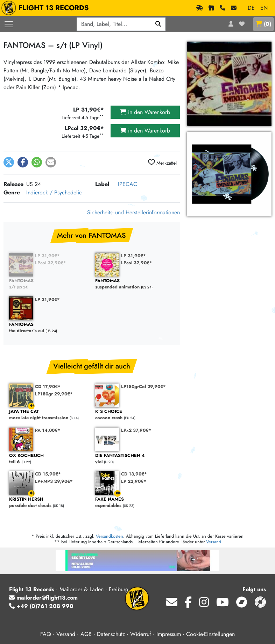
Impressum (168, 634)
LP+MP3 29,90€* (54, 481)
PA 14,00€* (47, 430)
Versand (213, 541)
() (263, 24)
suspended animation (134, 284)
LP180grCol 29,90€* (143, 386)
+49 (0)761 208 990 (41, 606)
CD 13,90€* (134, 474)
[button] (8, 162)
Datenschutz (111, 634)
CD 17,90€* (48, 386)
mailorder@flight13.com (43, 598)
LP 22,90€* (133, 481)
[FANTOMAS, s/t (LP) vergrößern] (229, 174)
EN (264, 8)
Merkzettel (162, 162)
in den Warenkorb (145, 112)
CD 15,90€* (48, 474)
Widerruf (140, 634)
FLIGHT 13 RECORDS (47, 8)
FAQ (45, 634)
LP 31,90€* (47, 255)
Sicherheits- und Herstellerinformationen (133, 212)
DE (251, 8)
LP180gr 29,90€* (54, 394)
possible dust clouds (48, 502)
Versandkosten (109, 536)
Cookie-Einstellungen (210, 634)
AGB (86, 634)
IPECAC (127, 184)
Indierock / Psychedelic (54, 192)
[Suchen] (158, 24)
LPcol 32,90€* (50, 262)
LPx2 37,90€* (136, 430)
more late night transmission (48, 415)
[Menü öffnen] (8, 24)
